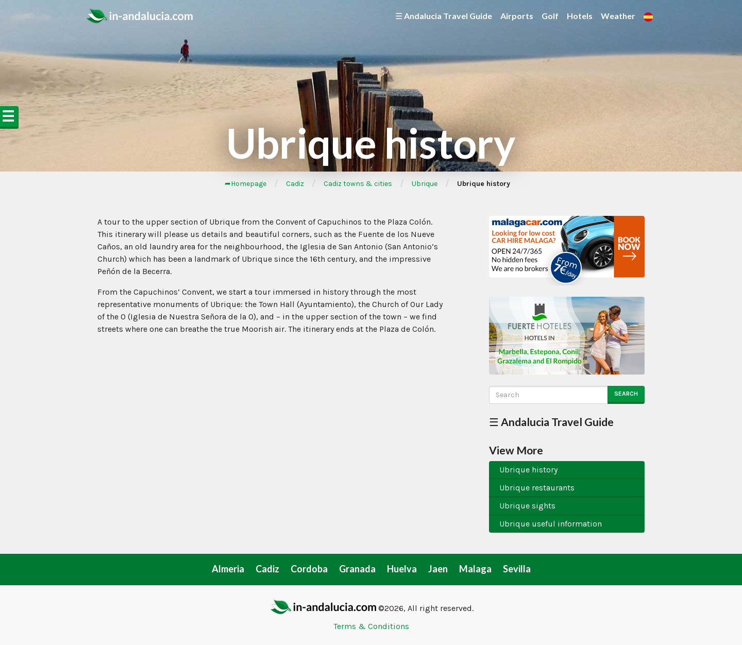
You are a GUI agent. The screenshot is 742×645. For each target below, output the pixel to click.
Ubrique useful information (550, 524)
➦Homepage (245, 183)
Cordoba (309, 568)
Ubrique (424, 183)
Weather (618, 16)
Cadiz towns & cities (358, 183)
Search (626, 393)
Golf (550, 16)
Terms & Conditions (371, 626)
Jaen (438, 568)
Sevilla (517, 568)
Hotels (580, 16)
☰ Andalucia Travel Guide (443, 16)
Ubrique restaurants (537, 488)
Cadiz (295, 183)
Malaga (475, 568)
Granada (357, 568)
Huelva (402, 568)
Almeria (228, 568)
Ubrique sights (527, 506)
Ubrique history (528, 469)
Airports (516, 16)
